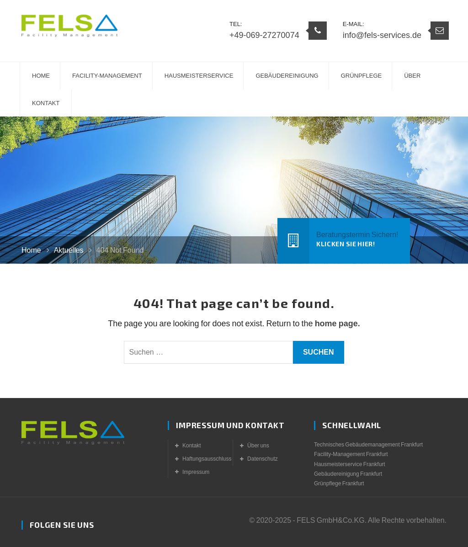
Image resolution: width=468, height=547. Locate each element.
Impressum (195, 472)
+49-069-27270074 (264, 35)
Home (31, 250)
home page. (337, 323)
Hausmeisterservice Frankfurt (349, 464)
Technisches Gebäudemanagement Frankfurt (368, 444)
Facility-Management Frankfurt (351, 454)
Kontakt (191, 445)
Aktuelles (69, 250)
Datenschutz (262, 459)
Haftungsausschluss (206, 459)
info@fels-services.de (382, 35)
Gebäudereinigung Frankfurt (348, 474)
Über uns (258, 445)
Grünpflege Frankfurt (339, 483)
